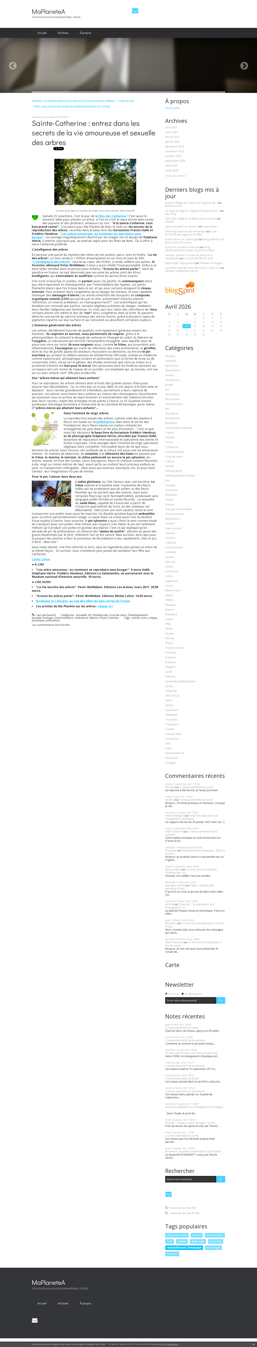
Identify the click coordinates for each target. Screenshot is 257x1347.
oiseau (182, 1241)
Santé (168, 671)
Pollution (170, 657)
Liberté (169, 222)
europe (196, 1235)
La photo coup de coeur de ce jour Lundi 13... (192, 268)
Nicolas (169, 787)
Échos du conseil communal (182, 247)
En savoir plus (171, 1344)
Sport (168, 700)
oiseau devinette (177, 1235)
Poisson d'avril (174, 647)
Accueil (42, 33)
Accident (170, 356)
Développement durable (180, 475)
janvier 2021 (172, 141)
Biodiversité (100, 615)
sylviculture (53, 620)
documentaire (214, 1235)
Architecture (172, 380)
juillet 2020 (171, 170)
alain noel (197, 1241)
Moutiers (171, 923)
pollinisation (105, 422)
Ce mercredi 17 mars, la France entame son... (192, 1053)
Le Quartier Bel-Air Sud (198, 258)
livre (144, 618)
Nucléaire (171, 614)
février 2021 (172, 136)
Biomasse (171, 423)
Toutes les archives (175, 176)
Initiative (170, 552)
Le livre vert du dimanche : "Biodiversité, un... (191, 871)
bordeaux (172, 1254)
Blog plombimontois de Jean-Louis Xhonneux (189, 248)
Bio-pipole (171, 413)
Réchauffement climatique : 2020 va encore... (195, 852)
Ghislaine (171, 850)
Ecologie (48, 618)
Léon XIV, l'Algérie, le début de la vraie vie (190, 218)
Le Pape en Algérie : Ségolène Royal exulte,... (192, 211)
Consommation (174, 451)
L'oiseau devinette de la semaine (191, 833)
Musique (170, 604)
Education (171, 494)
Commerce (171, 447)
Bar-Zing (170, 214)
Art (90, 615)
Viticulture (171, 758)
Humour (170, 537)
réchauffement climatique (184, 1247)
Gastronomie (173, 528)
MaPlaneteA (48, 11)
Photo (103, 618)
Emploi (169, 499)
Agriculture (172, 365)
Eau (167, 480)
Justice (169, 566)
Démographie (173, 470)
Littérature (81, 618)
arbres (136, 618)
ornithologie (213, 1247)
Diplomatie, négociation (180, 263)
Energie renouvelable (178, 509)
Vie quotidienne (174, 753)
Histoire (170, 533)
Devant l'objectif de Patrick (181, 271)
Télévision (171, 714)
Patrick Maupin (174, 815)
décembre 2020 (174, 146)
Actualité (81, 615)
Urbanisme (172, 738)
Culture (169, 461)
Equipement (172, 518)
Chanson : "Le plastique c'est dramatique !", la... (189, 905)
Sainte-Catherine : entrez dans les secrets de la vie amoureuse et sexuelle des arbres (93, 132)
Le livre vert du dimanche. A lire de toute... (194, 924)
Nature (93, 618)
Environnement (63, 618)
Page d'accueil (126, 100)
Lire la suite (172, 107)
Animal (169, 375)
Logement (171, 581)
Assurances (172, 399)
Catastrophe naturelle (178, 427)
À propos (85, 33)
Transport (171, 724)
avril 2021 (171, 127)
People (169, 633)
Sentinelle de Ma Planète (180, 681)
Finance (170, 523)
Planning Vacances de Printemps (185, 231)
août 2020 (171, 165)
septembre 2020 (175, 160)
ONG (168, 623)
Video (168, 748)
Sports (169, 705)
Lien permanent (44, 615)
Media (169, 595)
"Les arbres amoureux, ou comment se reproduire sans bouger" (86, 235)
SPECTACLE (172, 695)
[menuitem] (42, 33)
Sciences (113, 618)
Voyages (170, 762)
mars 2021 (171, 132)
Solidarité (171, 691)
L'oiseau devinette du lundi (196, 787)
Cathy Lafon (41, 559)
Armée (169, 384)
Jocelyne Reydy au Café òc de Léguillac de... (191, 203)
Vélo (168, 743)
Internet (170, 561)
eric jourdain (173, 869)
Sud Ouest (171, 710)
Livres (169, 576)
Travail (169, 729)
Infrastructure (174, 547)
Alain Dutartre (174, 831)
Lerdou (169, 799)
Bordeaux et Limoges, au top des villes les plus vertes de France (83, 601)
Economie (171, 490)
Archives (63, 33)
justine (169, 904)
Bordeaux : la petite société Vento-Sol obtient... (193, 1151)
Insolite (169, 557)
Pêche (169, 628)
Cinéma (169, 437)
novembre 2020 (174, 151)
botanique (38, 620)
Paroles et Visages (211, 263)
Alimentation (173, 370)
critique (152, 618)
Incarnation (210, 226)
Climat (169, 442)
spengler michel (175, 885)
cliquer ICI (105, 606)
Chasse (169, 432)
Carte (172, 965)
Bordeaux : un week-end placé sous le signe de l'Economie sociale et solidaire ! (73, 100)
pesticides (216, 1241)
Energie (170, 504)
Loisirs (169, 585)
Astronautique (174, 404)
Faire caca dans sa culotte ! (181, 226)
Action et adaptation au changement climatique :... (191, 817)
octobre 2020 (173, 156)
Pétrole (169, 638)
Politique (170, 652)
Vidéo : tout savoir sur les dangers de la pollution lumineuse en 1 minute (72, 106)
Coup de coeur (118, 615)
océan (169, 619)
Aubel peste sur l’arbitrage (181, 239)
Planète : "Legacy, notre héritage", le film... (190, 1123)
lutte (169, 1241)
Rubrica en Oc (173, 206)
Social (168, 686)
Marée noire (172, 590)
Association (172, 394)
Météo (169, 600)
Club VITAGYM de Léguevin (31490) (190, 233)
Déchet (169, 466)
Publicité (170, 662)
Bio (167, 408)
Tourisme (171, 719)
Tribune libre (173, 734)
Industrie (170, 542)
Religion (170, 667)
